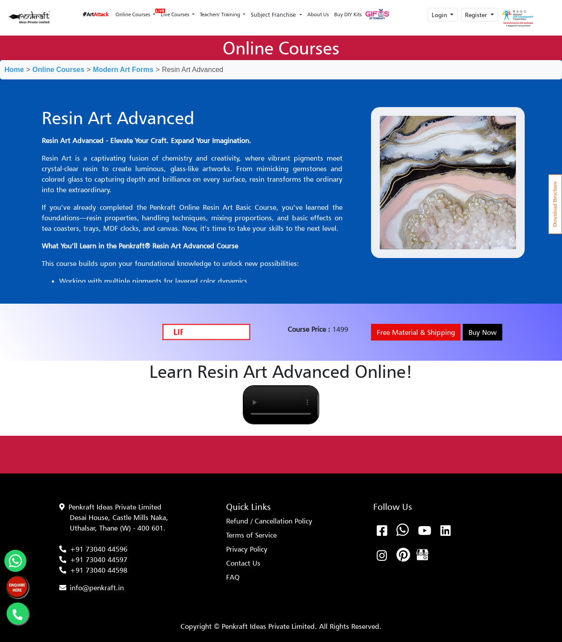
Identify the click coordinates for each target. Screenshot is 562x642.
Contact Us (243, 563)
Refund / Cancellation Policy (269, 520)
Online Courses (133, 14)
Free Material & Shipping (416, 332)
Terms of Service (251, 535)
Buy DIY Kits (348, 14)
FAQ (233, 577)
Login (440, 14)
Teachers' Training (220, 14)
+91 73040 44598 (98, 570)
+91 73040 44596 (98, 549)
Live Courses (174, 12)
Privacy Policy (246, 549)
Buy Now (482, 332)
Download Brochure (555, 204)
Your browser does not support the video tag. (281, 404)
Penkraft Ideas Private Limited (115, 506)
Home (14, 69)
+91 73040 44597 (98, 559)
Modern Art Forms (123, 69)
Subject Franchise (274, 14)
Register (477, 14)
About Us (318, 14)
